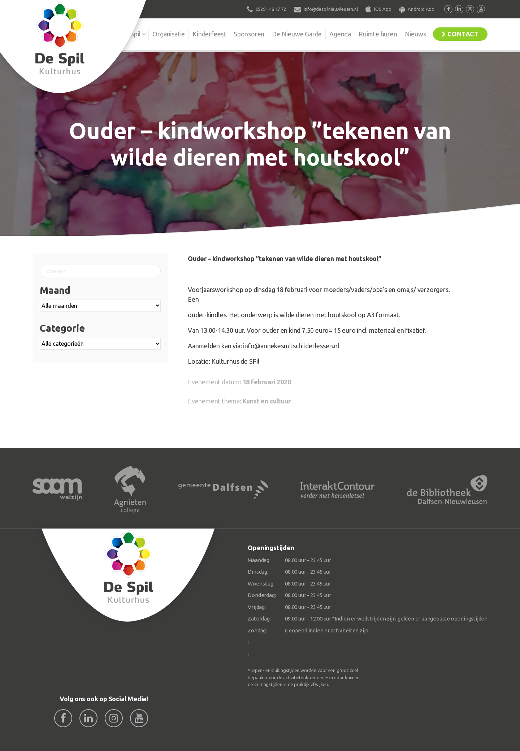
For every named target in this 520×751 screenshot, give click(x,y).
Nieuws (415, 33)
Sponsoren (249, 33)
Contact (462, 33)
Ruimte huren (378, 33)
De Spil (131, 33)
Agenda (340, 33)
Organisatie (168, 33)
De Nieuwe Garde (297, 33)
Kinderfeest (209, 33)
